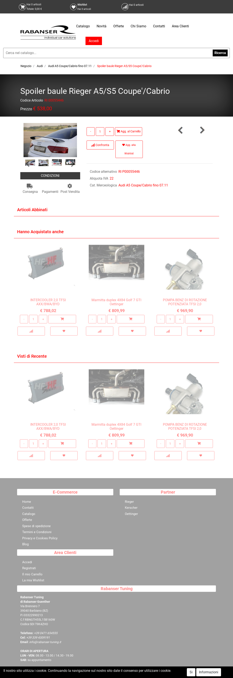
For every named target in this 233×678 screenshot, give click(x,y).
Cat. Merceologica (103, 185)
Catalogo (83, 26)
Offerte (118, 26)
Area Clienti (180, 26)
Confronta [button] (100, 145)
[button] (27, 164)
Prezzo (26, 109)
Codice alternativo (103, 172)
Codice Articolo (31, 101)
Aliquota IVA (99, 178)
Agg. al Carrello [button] (128, 131)
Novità (101, 26)
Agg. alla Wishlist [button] (129, 149)
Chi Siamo (138, 26)
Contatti (159, 26)
